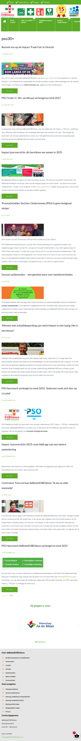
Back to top (40, 642)
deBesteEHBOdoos (65, 577)
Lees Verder (9, 91)
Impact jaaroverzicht (44, 187)
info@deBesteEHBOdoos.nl (12, 737)
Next (11, 595)
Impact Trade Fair (50, 78)
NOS (57, 358)
